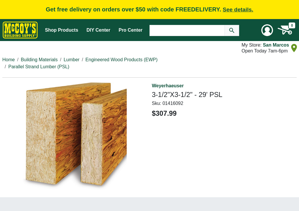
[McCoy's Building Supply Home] (20, 30)
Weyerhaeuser (168, 85)
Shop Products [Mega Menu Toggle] (61, 30)
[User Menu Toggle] (267, 30)
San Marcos (276, 44)
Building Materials (39, 59)
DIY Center (98, 30)
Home (8, 59)
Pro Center (130, 30)
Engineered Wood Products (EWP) (122, 59)
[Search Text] (187, 30)
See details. (238, 9)
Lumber (71, 59)
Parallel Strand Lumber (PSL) (38, 66)
